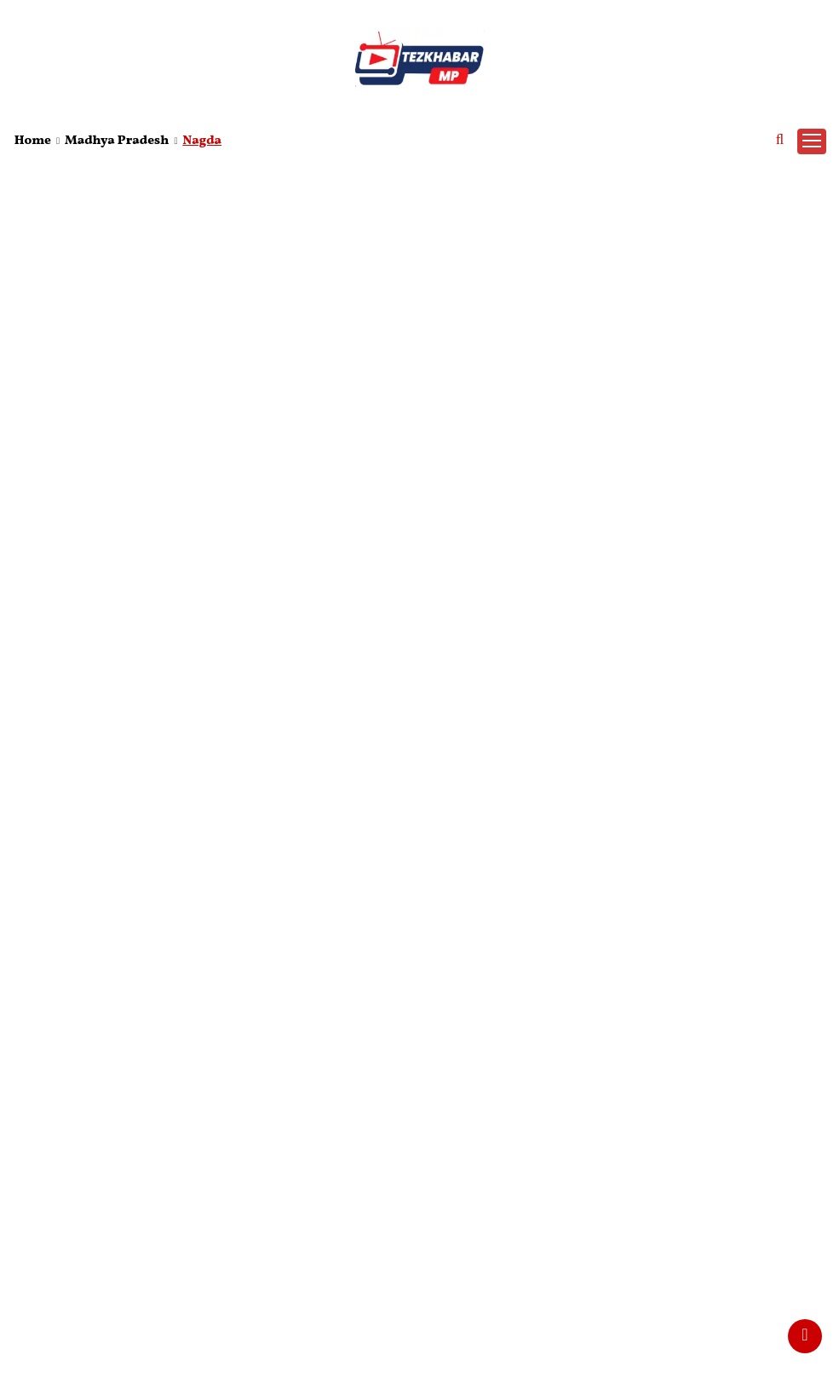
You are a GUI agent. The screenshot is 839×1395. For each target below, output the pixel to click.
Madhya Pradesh (117, 141)
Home (32, 141)
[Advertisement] (419, 289)
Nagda (201, 141)
